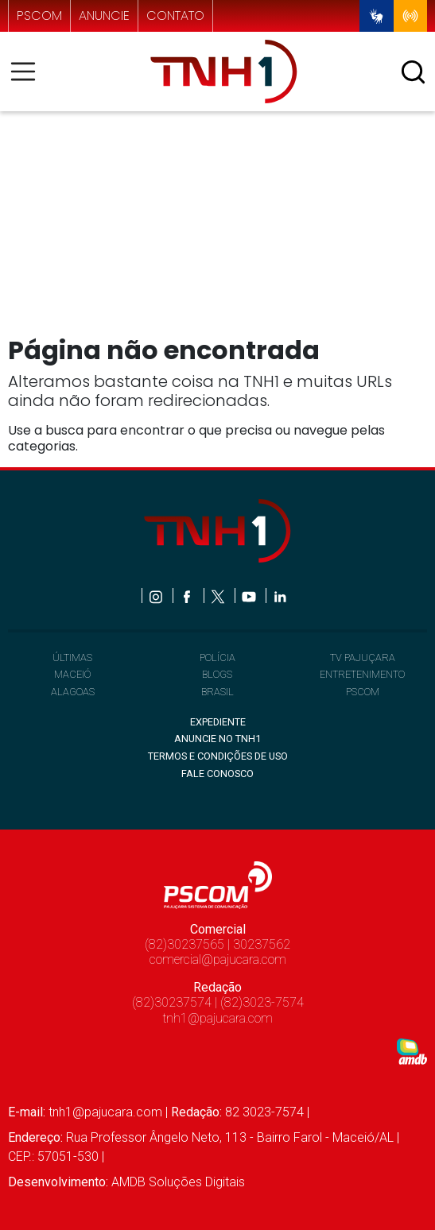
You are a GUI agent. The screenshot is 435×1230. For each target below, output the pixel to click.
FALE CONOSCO (217, 773)
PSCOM (362, 692)
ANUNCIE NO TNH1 (217, 739)
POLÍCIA (217, 657)
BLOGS (217, 674)
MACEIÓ (72, 674)
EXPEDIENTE (218, 722)
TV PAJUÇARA (362, 657)
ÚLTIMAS (72, 657)
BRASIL (217, 692)
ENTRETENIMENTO (362, 674)
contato (175, 15)
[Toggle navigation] (28, 71)
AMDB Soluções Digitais (178, 1181)
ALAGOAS (73, 692)
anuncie (104, 15)
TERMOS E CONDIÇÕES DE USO (218, 756)
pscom (39, 15)
